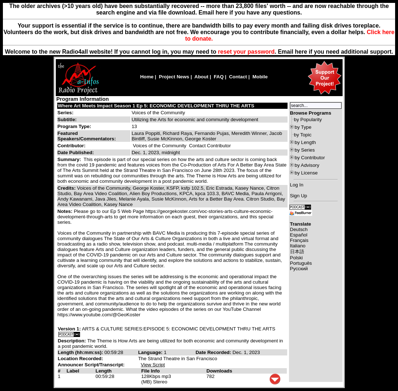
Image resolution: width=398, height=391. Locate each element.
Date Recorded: (214, 352)
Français (299, 240)
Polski (296, 257)
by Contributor (310, 157)
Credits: (67, 188)
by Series (305, 150)
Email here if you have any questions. (250, 12)
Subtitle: (67, 119)
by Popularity (308, 119)
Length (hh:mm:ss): (81, 352)
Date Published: (76, 152)
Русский (299, 268)
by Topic (303, 134)
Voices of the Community (158, 112)
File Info (150, 371)
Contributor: (72, 145)
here (301, 52)
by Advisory (307, 165)
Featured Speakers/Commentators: (87, 136)
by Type (303, 127)
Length (104, 371)
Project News (174, 76)
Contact (238, 76)
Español (298, 235)
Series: (66, 112)
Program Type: (74, 126)
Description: (72, 340)
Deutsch (299, 229)
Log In (296, 185)
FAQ (218, 76)
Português (301, 263)
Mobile (260, 76)
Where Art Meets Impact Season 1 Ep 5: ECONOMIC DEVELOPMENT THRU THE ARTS (156, 105)
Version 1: (69, 329)
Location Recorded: (80, 358)
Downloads (219, 371)
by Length (305, 142)
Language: (151, 352)
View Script (153, 364)
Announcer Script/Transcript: (91, 364)
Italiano (298, 245)
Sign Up (298, 195)
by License (306, 173)
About (201, 76)
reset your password (246, 52)
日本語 (297, 251)
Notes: (66, 211)
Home (147, 76)
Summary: (70, 159)
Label (73, 371)
